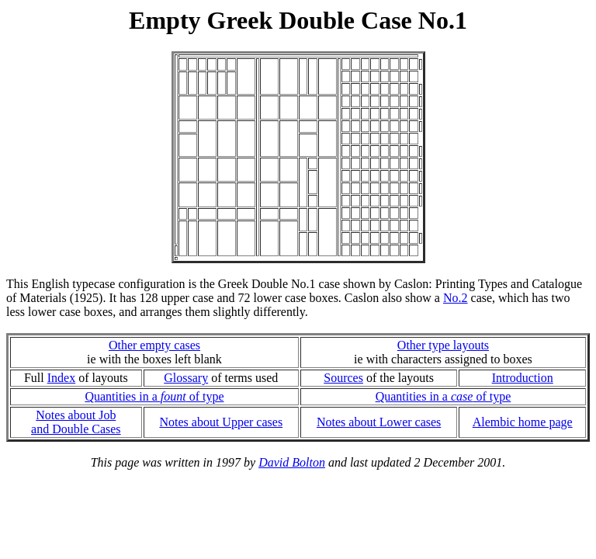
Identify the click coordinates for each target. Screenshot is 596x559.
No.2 (455, 297)
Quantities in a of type (154, 396)
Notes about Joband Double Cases (76, 422)
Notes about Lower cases (379, 422)
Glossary (186, 377)
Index (61, 377)
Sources (343, 377)
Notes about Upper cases (220, 422)
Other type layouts (443, 345)
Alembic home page (523, 422)
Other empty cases (154, 345)
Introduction (522, 377)
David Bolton (291, 462)
